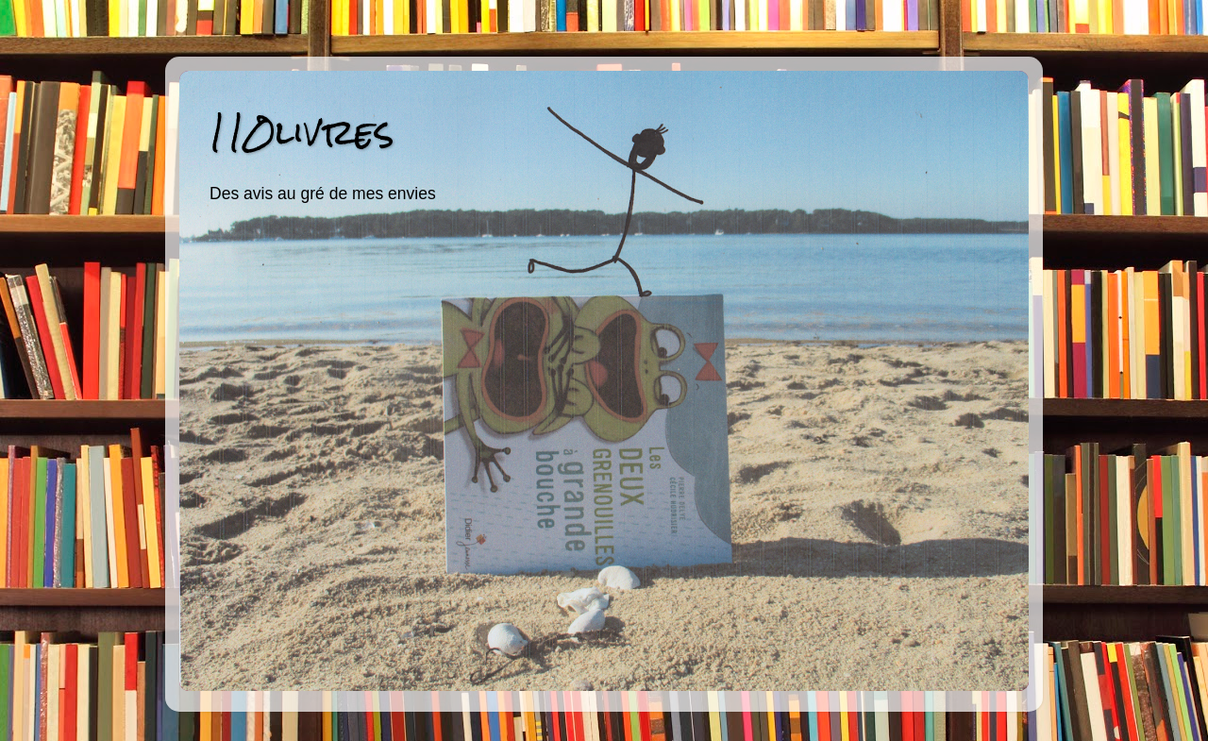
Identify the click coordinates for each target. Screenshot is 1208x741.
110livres (301, 132)
